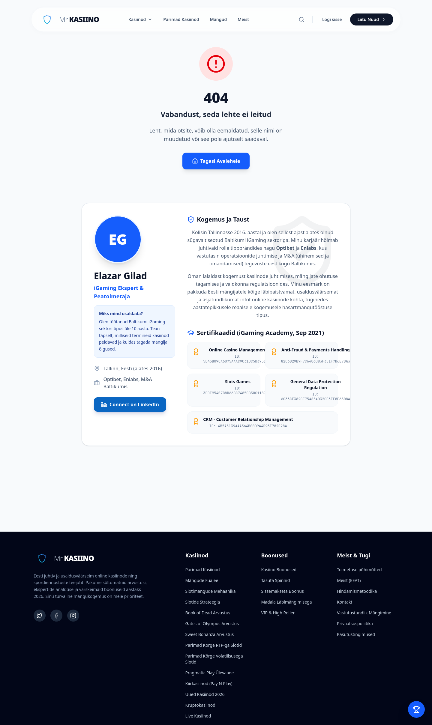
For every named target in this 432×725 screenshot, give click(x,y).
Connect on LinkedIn (130, 404)
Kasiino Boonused (278, 569)
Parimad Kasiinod (181, 19)
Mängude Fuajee (201, 580)
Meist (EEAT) (349, 580)
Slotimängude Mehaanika (210, 591)
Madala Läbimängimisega (286, 602)
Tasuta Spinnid (275, 580)
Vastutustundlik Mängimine (364, 613)
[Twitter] (40, 616)
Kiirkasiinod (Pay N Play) (208, 683)
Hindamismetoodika (357, 591)
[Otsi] (302, 19)
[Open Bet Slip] (416, 709)
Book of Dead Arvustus (207, 613)
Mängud (218, 19)
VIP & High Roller (278, 613)
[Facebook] (56, 616)
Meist (243, 19)
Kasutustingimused (356, 634)
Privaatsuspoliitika (355, 623)
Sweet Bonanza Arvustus (209, 634)
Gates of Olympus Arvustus (212, 623)
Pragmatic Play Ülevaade (209, 673)
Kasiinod (140, 19)
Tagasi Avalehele (216, 161)
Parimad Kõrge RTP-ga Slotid (213, 645)
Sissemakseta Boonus (282, 591)
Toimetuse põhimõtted (359, 569)
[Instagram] (73, 616)
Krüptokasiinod (200, 705)
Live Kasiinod (198, 716)
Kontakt (344, 602)
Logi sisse (332, 19)
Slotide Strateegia (202, 602)
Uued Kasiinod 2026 (205, 694)
